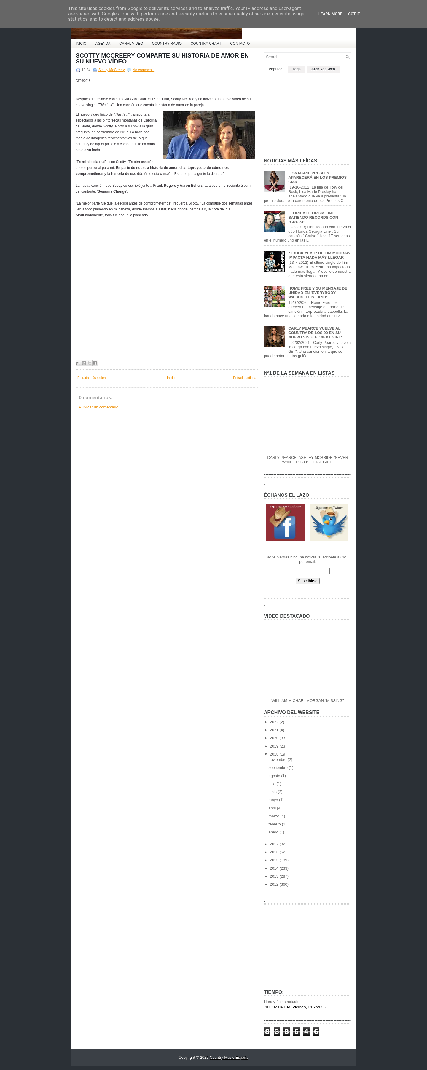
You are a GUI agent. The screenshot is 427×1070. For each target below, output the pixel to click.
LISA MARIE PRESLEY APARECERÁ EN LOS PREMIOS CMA (317, 177)
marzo (275, 816)
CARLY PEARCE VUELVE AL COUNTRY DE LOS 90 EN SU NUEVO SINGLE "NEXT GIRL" (315, 332)
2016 (275, 852)
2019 (275, 746)
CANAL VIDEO (131, 43)
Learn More (330, 14)
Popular (275, 69)
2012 (275, 884)
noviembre (278, 759)
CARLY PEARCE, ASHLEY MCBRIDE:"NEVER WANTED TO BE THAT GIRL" (307, 459)
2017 (275, 844)
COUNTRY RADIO (167, 43)
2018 (275, 754)
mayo (274, 800)
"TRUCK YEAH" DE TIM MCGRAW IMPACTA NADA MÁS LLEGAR (319, 255)
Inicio (171, 377)
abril (273, 808)
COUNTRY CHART (206, 43)
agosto (275, 776)
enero (274, 832)
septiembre (279, 767)
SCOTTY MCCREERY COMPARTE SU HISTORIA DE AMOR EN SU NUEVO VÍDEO (162, 58)
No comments (143, 70)
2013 (275, 876)
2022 (275, 722)
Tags (297, 69)
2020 (275, 738)
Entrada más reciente (93, 377)
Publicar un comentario (98, 407)
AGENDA (103, 43)
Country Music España (229, 1057)
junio (273, 792)
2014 (275, 868)
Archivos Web (323, 69)
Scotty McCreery (111, 70)
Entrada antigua (244, 377)
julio (273, 784)
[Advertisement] (308, 113)
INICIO (81, 43)
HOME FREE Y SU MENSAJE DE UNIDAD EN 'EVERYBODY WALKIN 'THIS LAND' (317, 292)
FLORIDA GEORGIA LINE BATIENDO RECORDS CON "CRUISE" (313, 217)
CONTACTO (240, 43)
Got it (354, 14)
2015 (275, 860)
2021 (275, 730)
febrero (275, 824)
